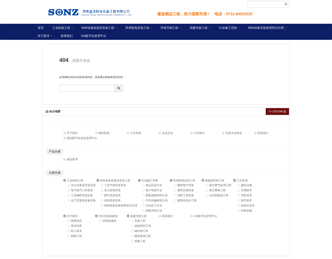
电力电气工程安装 (82, 190)
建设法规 (246, 185)
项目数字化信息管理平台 (82, 138)
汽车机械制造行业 (157, 200)
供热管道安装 (112, 200)
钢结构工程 (141, 231)
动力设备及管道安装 (83, 185)
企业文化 (167, 133)
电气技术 (246, 200)
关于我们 (72, 133)
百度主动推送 (233, 133)
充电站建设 (109, 220)
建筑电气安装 (185, 185)
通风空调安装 (185, 190)
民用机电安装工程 (139, 27)
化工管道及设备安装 (83, 200)
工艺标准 (242, 180)
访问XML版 (277, 111)
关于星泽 (44, 36)
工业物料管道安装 (82, 195)
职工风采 (76, 231)
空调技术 (246, 190)
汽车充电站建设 (108, 216)
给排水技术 (248, 205)
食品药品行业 (154, 185)
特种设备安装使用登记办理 (267, 27)
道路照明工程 (142, 225)
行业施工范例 (229, 27)
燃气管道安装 (112, 195)
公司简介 (199, 133)
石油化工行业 (154, 205)
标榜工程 (76, 236)
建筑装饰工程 (142, 236)
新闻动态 (76, 220)
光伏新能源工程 (218, 195)
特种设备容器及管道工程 (99, 27)
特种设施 (246, 210)
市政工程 (139, 220)
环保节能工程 (170, 27)
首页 (41, 27)
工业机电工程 (62, 27)
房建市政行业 (154, 210)
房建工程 (139, 241)
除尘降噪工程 (217, 190)
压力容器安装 (112, 190)
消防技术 (246, 195)
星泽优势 (76, 225)
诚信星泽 (72, 159)
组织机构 (103, 133)
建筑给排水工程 (187, 200)
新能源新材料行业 (157, 195)
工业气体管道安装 (115, 185)
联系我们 (67, 36)
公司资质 (135, 133)
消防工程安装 (185, 195)
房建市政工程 (200, 27)
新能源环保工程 (214, 180)
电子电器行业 (154, 190)
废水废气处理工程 (220, 185)
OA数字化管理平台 (93, 36)
